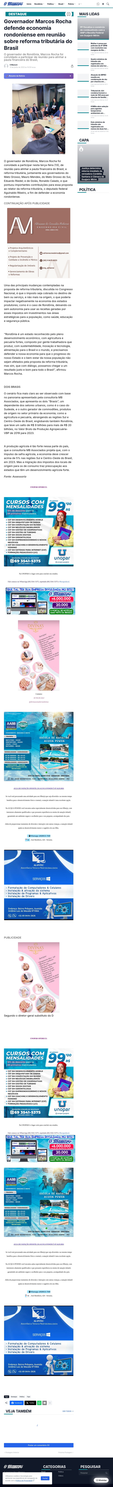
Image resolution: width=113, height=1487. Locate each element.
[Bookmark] (69, 14)
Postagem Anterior (12, 1452)
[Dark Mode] (102, 4)
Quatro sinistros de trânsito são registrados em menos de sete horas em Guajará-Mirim (99, 62)
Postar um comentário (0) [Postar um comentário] (39, 1445)
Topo (28, 1397)
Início (29, 4)
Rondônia (38, 4)
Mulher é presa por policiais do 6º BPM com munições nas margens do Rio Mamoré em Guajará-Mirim (100, 46)
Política (50, 4)
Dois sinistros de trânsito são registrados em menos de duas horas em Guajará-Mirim (100, 125)
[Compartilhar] (71, 66)
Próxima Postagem (65, 1452)
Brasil (60, 4)
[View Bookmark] (98, 5)
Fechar (45, 1478)
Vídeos (60, 1476)
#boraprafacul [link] (64, 582)
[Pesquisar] (107, 4)
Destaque (18, 14)
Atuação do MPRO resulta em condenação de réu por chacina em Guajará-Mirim (99, 78)
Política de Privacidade (24, 1481)
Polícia (71, 4)
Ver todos (66, 1411)
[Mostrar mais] (50, 1403)
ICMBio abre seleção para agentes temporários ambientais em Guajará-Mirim (99, 109)
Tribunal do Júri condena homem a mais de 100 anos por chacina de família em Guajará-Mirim (100, 94)
